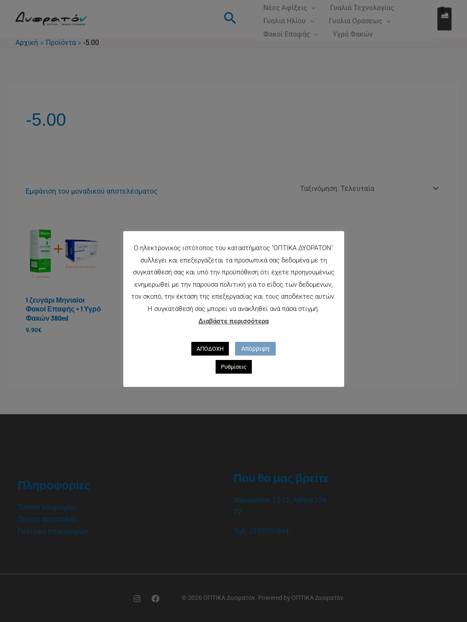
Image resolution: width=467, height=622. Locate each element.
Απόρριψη (255, 348)
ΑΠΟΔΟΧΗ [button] (210, 348)
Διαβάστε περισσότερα (233, 321)
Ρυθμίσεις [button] (234, 366)
